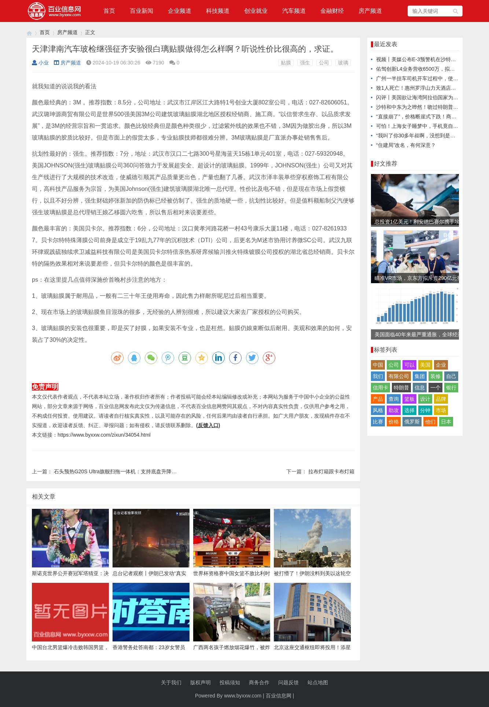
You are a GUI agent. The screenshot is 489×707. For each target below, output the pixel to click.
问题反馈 (288, 682)
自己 (451, 376)
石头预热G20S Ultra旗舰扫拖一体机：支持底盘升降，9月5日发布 (128, 471)
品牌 (441, 399)
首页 (109, 11)
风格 (378, 410)
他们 (430, 422)
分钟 (425, 410)
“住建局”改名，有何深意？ (406, 145)
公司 (324, 63)
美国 (425, 365)
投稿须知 (230, 682)
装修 (435, 376)
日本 (446, 422)
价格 (394, 422)
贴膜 (286, 63)
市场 (441, 410)
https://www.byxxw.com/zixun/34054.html (104, 435)
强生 (305, 63)
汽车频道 (294, 11)
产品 (378, 399)
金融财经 (332, 11)
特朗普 (401, 387)
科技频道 (217, 11)
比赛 (378, 422)
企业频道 (179, 11)
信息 (420, 387)
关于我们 (171, 682)
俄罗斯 (412, 422)
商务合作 (259, 682)
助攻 (394, 410)
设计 (425, 399)
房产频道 (370, 11)
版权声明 (200, 682)
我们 (378, 376)
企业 (441, 365)
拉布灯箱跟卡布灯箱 (331, 471)
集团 (420, 376)
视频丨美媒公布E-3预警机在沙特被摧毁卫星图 (429, 59)
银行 (451, 387)
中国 (378, 365)
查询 (394, 399)
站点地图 (318, 682)
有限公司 (399, 376)
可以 (409, 365)
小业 (40, 63)
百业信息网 (278, 696)
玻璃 (343, 63)
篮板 (409, 399)
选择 (409, 410)
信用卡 (380, 387)
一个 (435, 387)
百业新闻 (141, 11)
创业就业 (256, 11)
